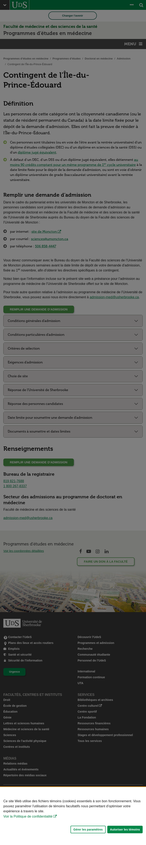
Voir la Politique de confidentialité (28, 816)
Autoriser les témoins (125, 829)
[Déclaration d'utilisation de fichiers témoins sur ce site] (73, 816)
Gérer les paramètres (88, 829)
